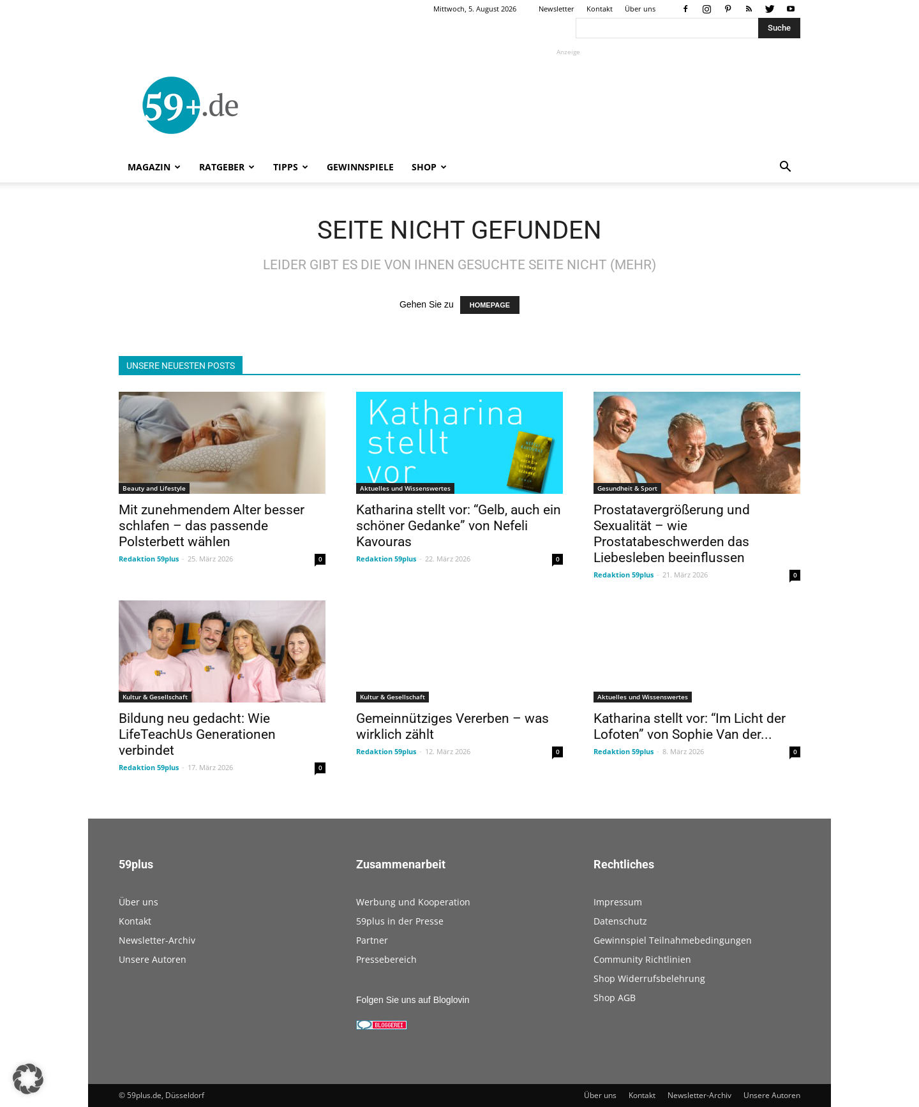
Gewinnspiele (360, 167)
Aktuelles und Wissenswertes (405, 488)
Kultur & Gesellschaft (155, 696)
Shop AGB (615, 998)
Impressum (618, 902)
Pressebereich (386, 959)
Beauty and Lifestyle (154, 488)
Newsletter (556, 8)
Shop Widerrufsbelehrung (649, 978)
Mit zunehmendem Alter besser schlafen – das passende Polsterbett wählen (211, 525)
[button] (785, 168)
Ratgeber (227, 167)
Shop (429, 167)
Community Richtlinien (642, 959)
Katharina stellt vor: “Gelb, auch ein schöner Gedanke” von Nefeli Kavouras (458, 525)
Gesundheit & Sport (627, 488)
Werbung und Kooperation (413, 902)
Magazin (154, 167)
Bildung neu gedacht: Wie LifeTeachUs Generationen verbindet (197, 734)
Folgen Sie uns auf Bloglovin (412, 1000)
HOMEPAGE (490, 305)
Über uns (640, 8)
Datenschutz (620, 921)
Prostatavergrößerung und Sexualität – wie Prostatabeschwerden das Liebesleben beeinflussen (672, 533)
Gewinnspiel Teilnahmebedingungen (673, 940)
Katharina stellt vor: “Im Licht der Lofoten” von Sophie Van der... (690, 726)
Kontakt (600, 8)
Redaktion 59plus (149, 558)
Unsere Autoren (152, 959)
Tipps (290, 167)
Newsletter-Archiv (157, 940)
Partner (372, 940)
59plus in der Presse (400, 921)
